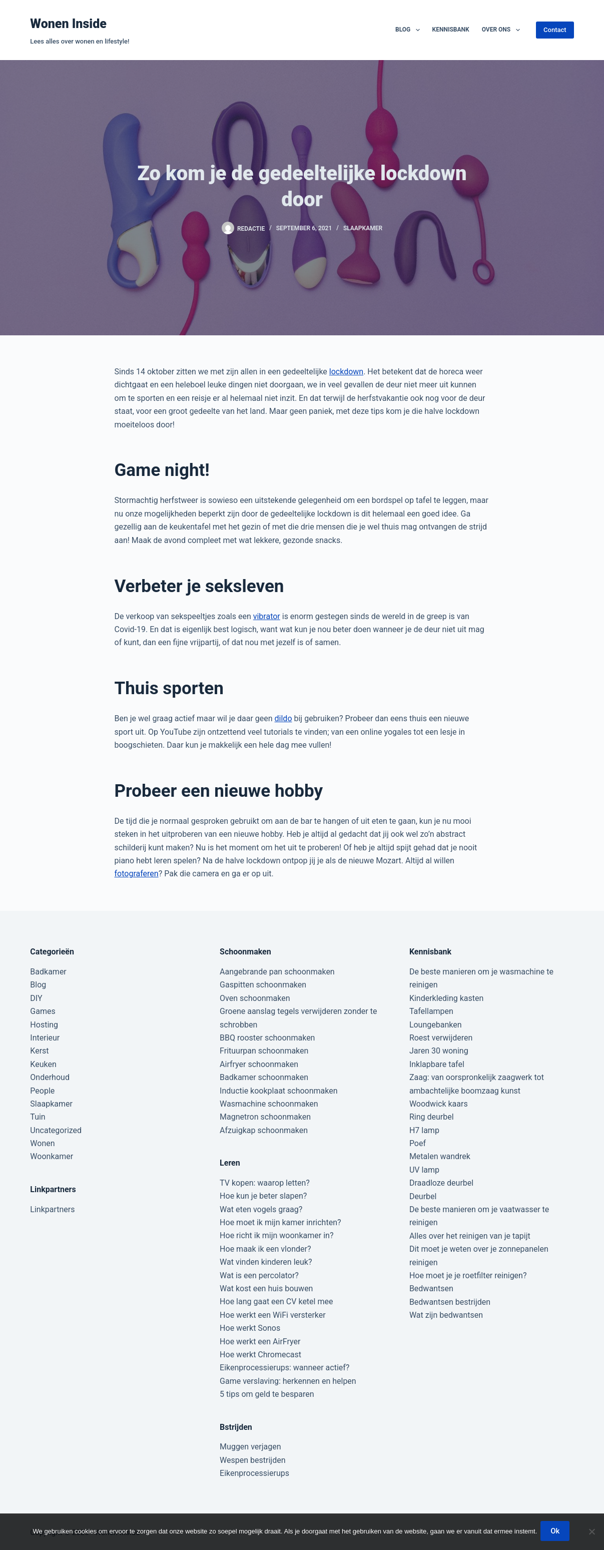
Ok (556, 1532)
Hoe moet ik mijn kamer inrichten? (280, 1222)
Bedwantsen (431, 1288)
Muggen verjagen (250, 1446)
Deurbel (423, 1196)
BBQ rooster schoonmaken (267, 1038)
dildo (283, 718)
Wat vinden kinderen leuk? (266, 1262)
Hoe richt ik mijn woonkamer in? (276, 1235)
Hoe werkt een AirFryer (260, 1341)
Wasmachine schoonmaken (269, 1104)
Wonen (42, 1143)
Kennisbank (450, 29)
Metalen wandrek (439, 1156)
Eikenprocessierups (254, 1473)
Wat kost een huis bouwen (266, 1288)
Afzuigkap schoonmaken (264, 1130)
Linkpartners (52, 1209)
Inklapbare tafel (436, 1064)
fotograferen (137, 873)
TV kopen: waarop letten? (265, 1183)
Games (42, 1011)
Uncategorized (56, 1130)
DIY (36, 998)
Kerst (39, 1051)
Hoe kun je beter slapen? (263, 1196)
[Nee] (591, 1532)
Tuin (37, 1117)
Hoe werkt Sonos (250, 1328)
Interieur (45, 1038)
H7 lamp (424, 1130)
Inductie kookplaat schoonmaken (278, 1091)
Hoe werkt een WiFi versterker (273, 1315)
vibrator (266, 616)
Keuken (43, 1064)
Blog (409, 30)
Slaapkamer (362, 228)
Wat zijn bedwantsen (446, 1315)
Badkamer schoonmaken (264, 1077)
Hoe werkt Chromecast (260, 1354)
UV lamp (424, 1170)
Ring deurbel (431, 1117)
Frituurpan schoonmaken (264, 1051)
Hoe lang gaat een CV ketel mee (276, 1301)
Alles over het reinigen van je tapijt (469, 1236)
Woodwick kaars (438, 1104)
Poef (417, 1143)
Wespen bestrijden (252, 1460)
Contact (554, 30)
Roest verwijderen (440, 1038)
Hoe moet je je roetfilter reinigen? (468, 1275)
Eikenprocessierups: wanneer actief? (284, 1367)
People (42, 1091)
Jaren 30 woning (438, 1051)
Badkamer (48, 971)
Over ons (503, 30)
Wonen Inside (68, 24)
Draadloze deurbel (441, 1183)
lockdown (346, 371)
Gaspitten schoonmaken (263, 984)
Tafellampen (431, 1011)
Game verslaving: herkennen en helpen (288, 1381)
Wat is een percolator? (259, 1275)
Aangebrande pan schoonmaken (277, 971)
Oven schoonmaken (255, 998)
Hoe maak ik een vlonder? (265, 1249)
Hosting (44, 1024)
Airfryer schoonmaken (259, 1064)
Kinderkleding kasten (446, 998)
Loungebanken (435, 1024)
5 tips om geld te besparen (267, 1394)
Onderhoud (50, 1077)
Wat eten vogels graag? (261, 1209)
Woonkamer (51, 1156)
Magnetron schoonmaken (265, 1117)
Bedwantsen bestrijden (449, 1302)
